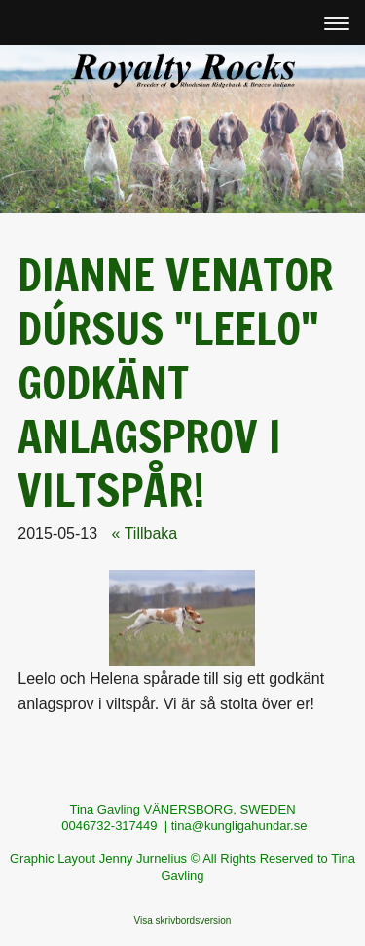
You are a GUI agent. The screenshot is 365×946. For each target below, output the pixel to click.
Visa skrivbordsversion (183, 920)
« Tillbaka (145, 533)
